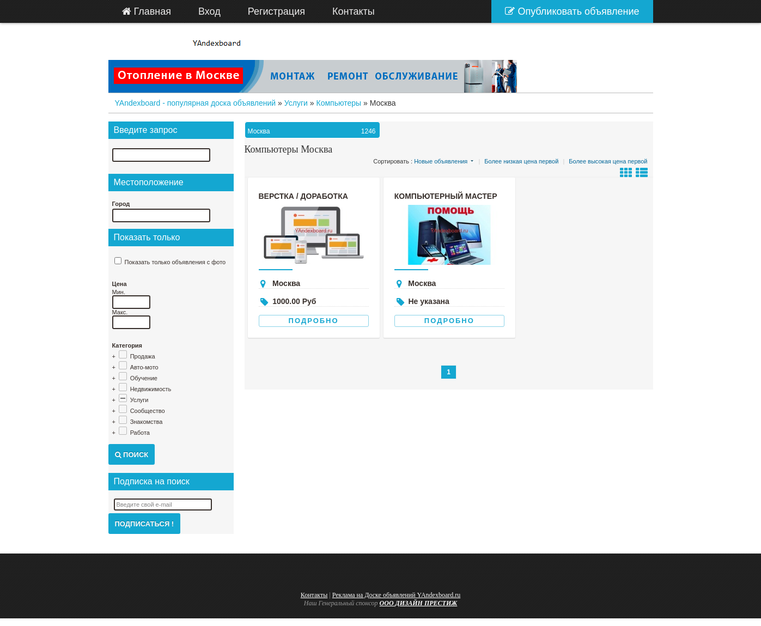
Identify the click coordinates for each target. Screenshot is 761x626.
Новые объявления (440, 161)
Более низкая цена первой (521, 161)
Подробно (314, 321)
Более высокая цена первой (608, 161)
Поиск (132, 455)
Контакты (314, 595)
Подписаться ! (144, 524)
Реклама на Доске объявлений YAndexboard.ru (396, 595)
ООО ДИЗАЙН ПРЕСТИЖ (419, 603)
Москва (313, 131)
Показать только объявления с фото (175, 262)
